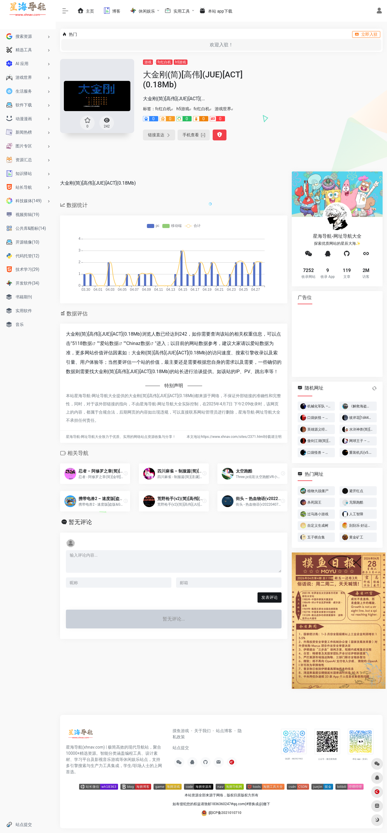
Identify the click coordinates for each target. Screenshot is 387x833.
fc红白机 (164, 62)
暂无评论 (80, 522)
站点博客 (224, 730)
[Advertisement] (337, 340)
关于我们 (202, 730)
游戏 (147, 62)
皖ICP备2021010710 (225, 813)
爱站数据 (109, 343)
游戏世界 (223, 108)
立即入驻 (366, 34)
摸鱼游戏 (181, 730)
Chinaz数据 (138, 343)
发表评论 (269, 597)
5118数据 (82, 343)
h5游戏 (180, 62)
